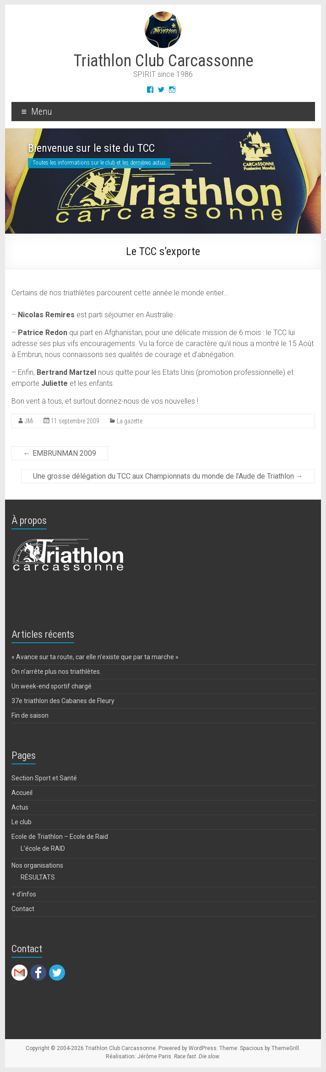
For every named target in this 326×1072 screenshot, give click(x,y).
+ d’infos (23, 894)
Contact (22, 908)
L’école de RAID (43, 848)
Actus (19, 807)
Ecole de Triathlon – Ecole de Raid (59, 836)
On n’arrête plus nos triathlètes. (56, 671)
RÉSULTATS (38, 877)
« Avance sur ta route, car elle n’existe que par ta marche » (95, 657)
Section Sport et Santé (44, 778)
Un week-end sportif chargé (51, 686)
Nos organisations (37, 865)
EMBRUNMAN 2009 (59, 453)
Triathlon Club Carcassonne (163, 60)
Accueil (22, 792)
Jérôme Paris (154, 1056)
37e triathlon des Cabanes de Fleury (62, 700)
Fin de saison (30, 715)
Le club (21, 822)
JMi (29, 421)
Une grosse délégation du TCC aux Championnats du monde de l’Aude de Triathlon (168, 476)
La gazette (129, 421)
